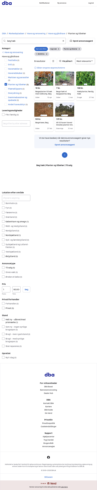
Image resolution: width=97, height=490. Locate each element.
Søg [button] (26, 289)
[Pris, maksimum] (16, 289)
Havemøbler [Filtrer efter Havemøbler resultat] (15, 68)
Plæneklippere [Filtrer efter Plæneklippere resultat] (16, 88)
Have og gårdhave (56, 33)
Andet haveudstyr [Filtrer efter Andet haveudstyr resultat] (18, 104)
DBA (4, 33)
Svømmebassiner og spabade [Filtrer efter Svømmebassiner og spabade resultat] (17, 99)
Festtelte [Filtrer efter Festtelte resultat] (13, 60)
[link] (12, 52)
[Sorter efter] (85, 61)
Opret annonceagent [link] (65, 144)
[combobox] (34, 41)
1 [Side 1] (64, 155)
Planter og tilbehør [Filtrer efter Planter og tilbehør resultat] (18, 84)
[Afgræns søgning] (16, 198)
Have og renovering (36, 33)
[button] (81, 41)
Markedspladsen (16, 33)
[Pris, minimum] (6, 289)
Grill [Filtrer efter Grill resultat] (11, 64)
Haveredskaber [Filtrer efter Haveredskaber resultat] (16, 73)
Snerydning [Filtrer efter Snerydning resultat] (15, 93)
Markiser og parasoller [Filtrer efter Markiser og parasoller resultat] (18, 79)
